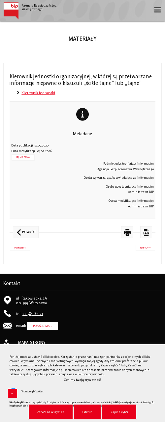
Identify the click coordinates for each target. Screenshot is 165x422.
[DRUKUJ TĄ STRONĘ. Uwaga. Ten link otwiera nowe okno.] (127, 232)
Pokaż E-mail (42, 326)
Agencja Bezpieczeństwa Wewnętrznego (29, 6)
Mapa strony (32, 343)
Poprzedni (17, 247)
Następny (143, 247)
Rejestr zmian (23, 157)
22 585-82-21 (32, 313)
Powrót (24, 230)
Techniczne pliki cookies (32, 391)
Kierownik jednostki (38, 92)
